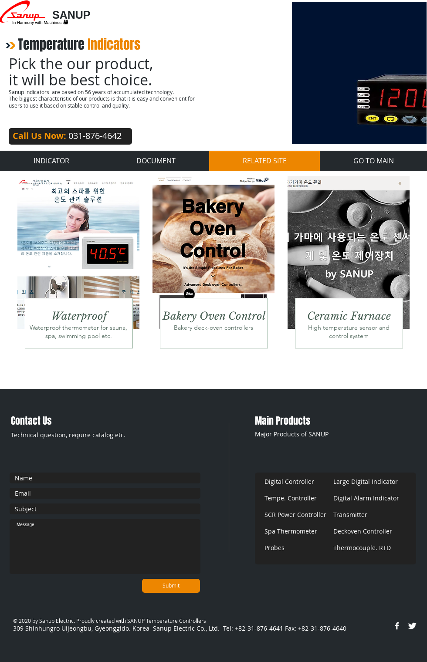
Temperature (79, 44)
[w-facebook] (397, 626)
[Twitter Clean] (412, 626)
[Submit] (171, 586)
